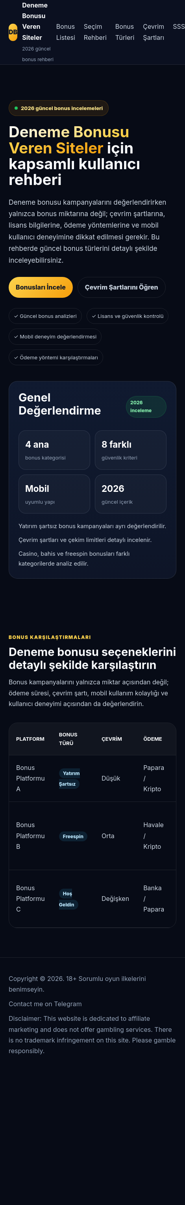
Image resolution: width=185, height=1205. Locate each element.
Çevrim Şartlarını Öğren (121, 287)
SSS (179, 26)
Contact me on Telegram (45, 1004)
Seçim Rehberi (95, 31)
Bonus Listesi (65, 31)
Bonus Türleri (125, 31)
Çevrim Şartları (153, 31)
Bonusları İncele (41, 287)
